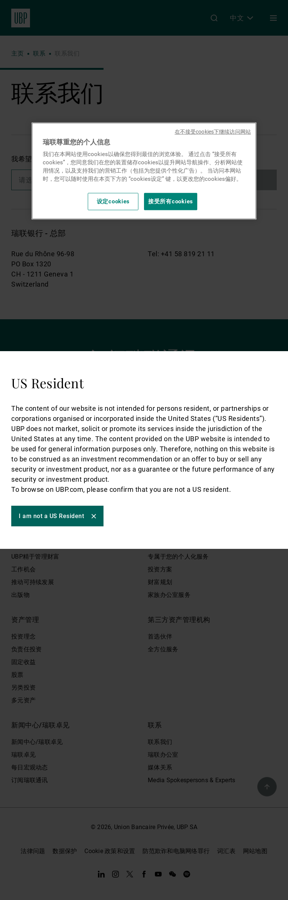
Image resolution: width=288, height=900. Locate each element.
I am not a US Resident (51, 516)
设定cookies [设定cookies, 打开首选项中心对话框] (113, 201)
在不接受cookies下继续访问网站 (213, 132)
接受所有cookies (170, 201)
